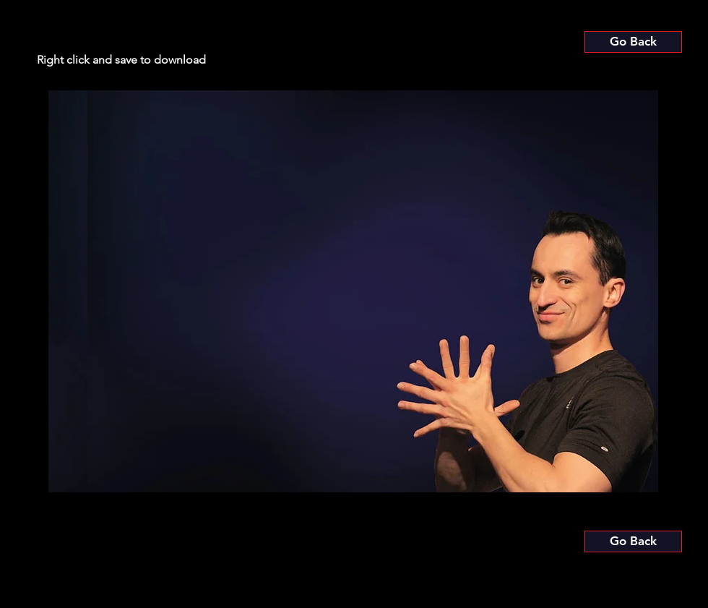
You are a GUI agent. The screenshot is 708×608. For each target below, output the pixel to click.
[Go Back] (633, 42)
